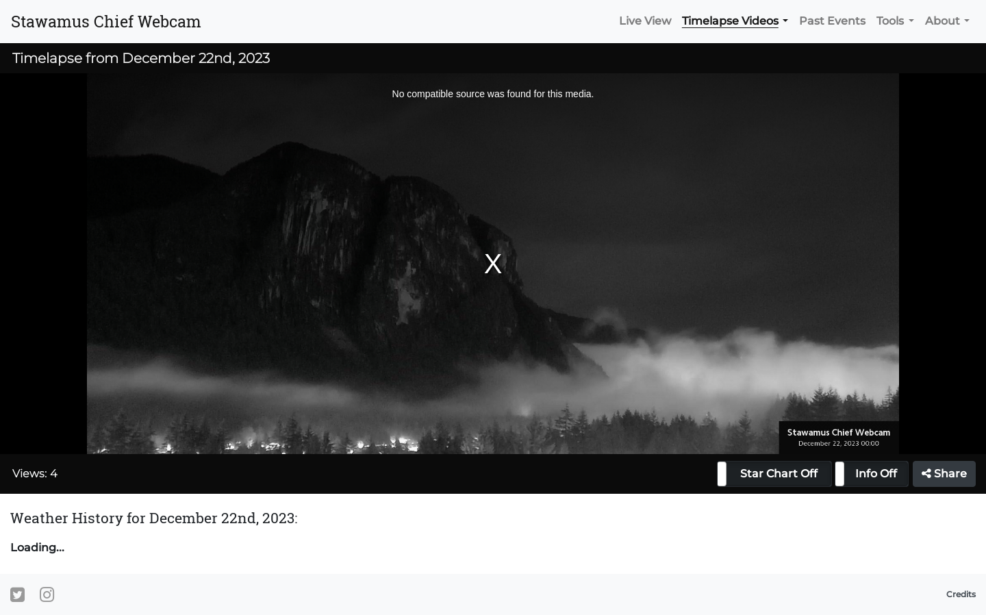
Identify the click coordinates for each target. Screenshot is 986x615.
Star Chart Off (779, 473)
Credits (961, 594)
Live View (645, 20)
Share (944, 473)
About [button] (942, 20)
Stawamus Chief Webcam (106, 21)
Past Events (832, 20)
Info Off (876, 473)
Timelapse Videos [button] (730, 20)
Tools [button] (890, 20)
